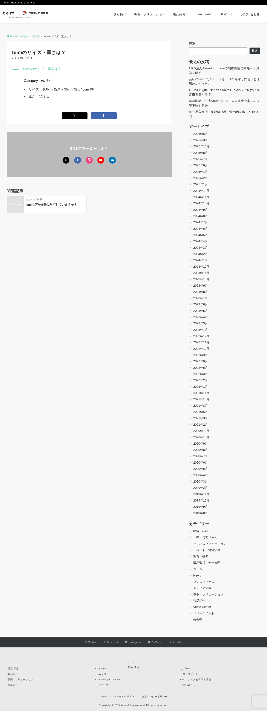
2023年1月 (200, 329)
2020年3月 (200, 481)
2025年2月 (200, 178)
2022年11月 (201, 342)
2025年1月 (200, 184)
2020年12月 (201, 431)
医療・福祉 (200, 531)
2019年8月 (200, 513)
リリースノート (203, 613)
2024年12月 (201, 190)
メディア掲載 (202, 588)
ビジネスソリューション (209, 543)
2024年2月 (200, 254)
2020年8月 (200, 450)
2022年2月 (200, 380)
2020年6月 (200, 462)
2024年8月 (200, 216)
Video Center (202, 607)
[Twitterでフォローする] (66, 160)
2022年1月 (200, 386)
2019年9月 (200, 506)
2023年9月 (200, 285)
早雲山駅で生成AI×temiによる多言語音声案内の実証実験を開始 (224, 103)
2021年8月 (200, 405)
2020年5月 (200, 468)
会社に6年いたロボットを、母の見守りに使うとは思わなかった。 (224, 81)
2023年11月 (201, 273)
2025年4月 (200, 171)
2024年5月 (200, 235)
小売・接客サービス (206, 537)
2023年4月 (200, 317)
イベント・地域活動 (206, 550)
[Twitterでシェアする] (74, 115)
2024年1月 (200, 260)
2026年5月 (200, 134)
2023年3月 (200, 323)
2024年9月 (200, 209)
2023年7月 (200, 298)
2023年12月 (201, 266)
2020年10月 (201, 437)
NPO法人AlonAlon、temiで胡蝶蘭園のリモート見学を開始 (224, 71)
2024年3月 (200, 247)
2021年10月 (201, 399)
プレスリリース (203, 581)
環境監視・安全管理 (206, 562)
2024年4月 (200, 241)
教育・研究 (200, 556)
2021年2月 (200, 424)
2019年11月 (201, 494)
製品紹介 (199, 600)
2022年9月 (200, 355)
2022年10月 (201, 348)
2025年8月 (200, 153)
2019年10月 (201, 500)
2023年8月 (200, 292)
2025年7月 (200, 159)
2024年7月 (200, 222)
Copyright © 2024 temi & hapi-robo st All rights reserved (133, 705)
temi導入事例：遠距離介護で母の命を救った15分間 (223, 114)
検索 (192, 43)
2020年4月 (200, 475)
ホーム (197, 569)
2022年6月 (200, 361)
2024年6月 (200, 228)
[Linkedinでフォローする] (112, 160)
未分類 (197, 619)
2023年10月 (201, 279)
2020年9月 (200, 443)
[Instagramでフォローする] (89, 160)
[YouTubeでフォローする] (100, 160)
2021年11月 (201, 393)
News (197, 575)
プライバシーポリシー (154, 696)
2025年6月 (200, 165)
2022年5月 (200, 367)
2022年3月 (200, 374)
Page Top (133, 663)
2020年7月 (200, 456)
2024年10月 (201, 203)
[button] (89, 69)
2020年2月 (200, 487)
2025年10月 (201, 146)
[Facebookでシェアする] (104, 115)
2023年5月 (200, 311)
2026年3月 (200, 140)
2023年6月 (200, 304)
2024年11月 (201, 197)
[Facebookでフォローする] (77, 160)
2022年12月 (201, 336)
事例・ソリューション (208, 594)
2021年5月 (200, 412)
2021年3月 (200, 418)
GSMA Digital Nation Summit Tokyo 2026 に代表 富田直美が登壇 (224, 92)
